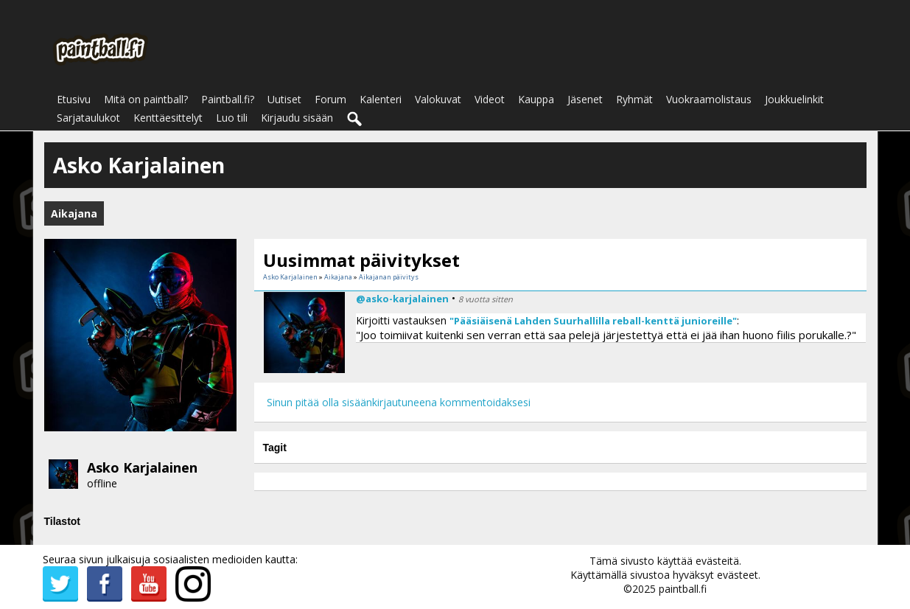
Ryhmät (634, 99)
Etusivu (74, 99)
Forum (330, 99)
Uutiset (284, 99)
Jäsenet (585, 99)
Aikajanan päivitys (389, 277)
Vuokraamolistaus (709, 99)
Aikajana (338, 277)
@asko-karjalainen (402, 298)
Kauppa (536, 99)
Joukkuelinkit (794, 99)
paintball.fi (683, 589)
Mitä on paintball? (146, 99)
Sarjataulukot (88, 118)
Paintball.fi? (227, 99)
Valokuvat (438, 99)
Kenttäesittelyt (168, 118)
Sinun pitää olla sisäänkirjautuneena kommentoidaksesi (399, 402)
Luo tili (232, 118)
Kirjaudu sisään (297, 118)
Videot (490, 99)
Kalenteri (381, 99)
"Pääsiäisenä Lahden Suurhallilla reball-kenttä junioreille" (593, 320)
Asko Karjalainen (142, 467)
